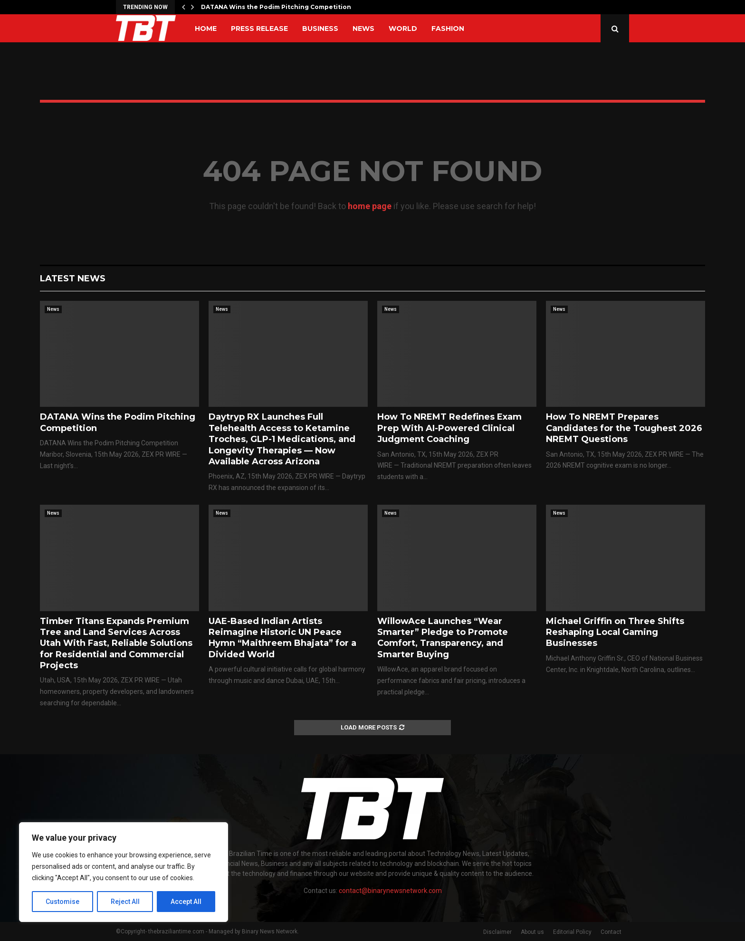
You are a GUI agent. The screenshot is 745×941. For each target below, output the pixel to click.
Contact (611, 932)
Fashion (447, 28)
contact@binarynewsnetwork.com (390, 890)
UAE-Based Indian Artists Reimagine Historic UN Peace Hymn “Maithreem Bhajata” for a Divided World (282, 638)
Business (320, 28)
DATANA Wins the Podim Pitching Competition (276, 6)
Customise (62, 901)
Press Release (259, 28)
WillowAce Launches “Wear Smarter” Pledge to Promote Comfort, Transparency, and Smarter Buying (442, 638)
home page (370, 206)
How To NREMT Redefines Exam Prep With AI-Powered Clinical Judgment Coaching (449, 428)
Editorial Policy (572, 932)
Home (206, 28)
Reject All (125, 901)
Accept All (186, 901)
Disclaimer (497, 932)
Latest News (72, 278)
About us (532, 932)
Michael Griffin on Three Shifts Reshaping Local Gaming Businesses (615, 632)
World (403, 28)
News (363, 28)
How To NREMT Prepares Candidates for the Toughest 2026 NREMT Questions (624, 428)
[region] (123, 872)
